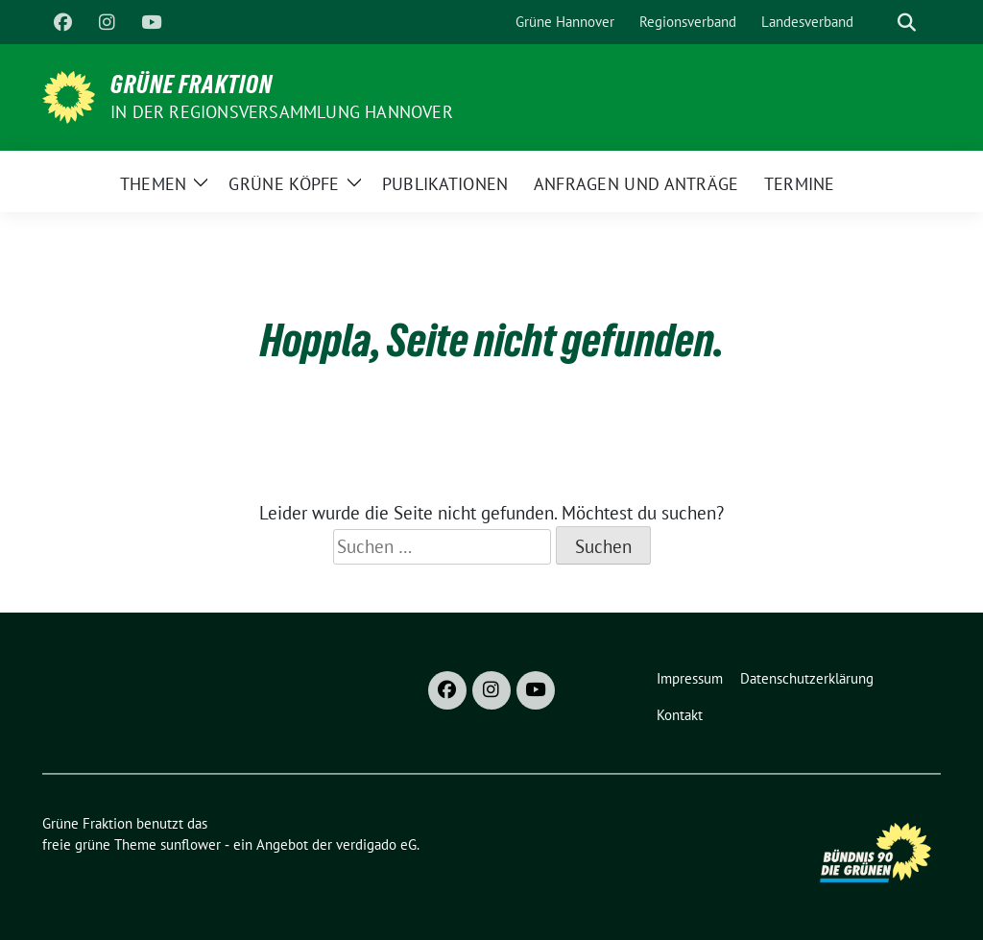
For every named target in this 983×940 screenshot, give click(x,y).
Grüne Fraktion (191, 84)
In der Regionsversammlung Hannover (281, 112)
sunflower (190, 844)
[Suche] (879, 22)
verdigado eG (376, 844)
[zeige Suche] (906, 22)
